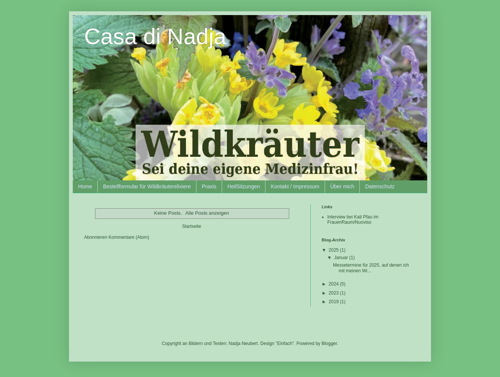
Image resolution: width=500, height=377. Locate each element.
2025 (334, 250)
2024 (334, 284)
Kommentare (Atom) (129, 237)
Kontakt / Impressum (295, 186)
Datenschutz (379, 186)
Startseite (191, 226)
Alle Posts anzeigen (207, 213)
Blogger (329, 343)
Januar (341, 257)
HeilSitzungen (243, 186)
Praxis (209, 186)
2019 (334, 301)
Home (85, 186)
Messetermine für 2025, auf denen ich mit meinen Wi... (371, 268)
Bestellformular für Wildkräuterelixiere (147, 186)
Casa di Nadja (155, 36)
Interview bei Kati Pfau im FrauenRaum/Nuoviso (352, 219)
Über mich (342, 186)
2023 (334, 293)
